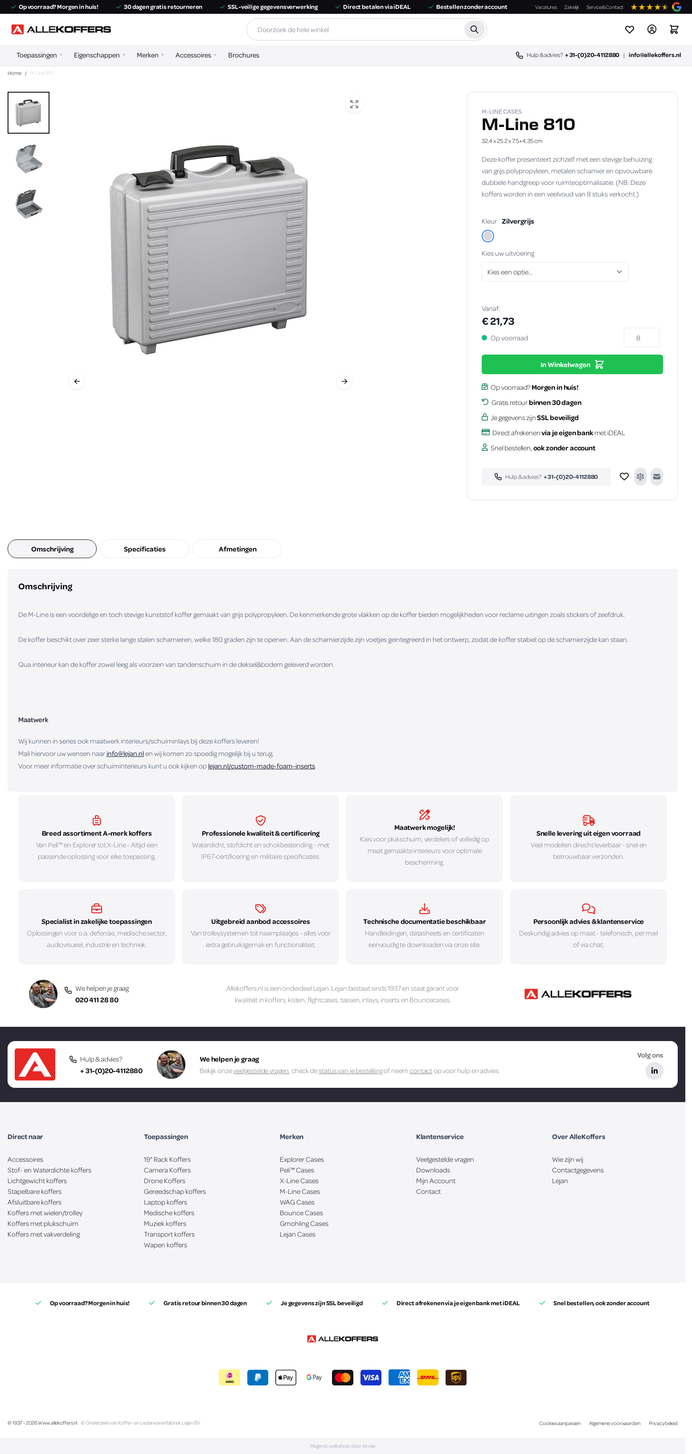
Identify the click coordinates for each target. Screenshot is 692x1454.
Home (14, 72)
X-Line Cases (299, 1180)
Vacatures (546, 7)
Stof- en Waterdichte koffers (49, 1169)
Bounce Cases (301, 1212)
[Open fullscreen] (354, 104)
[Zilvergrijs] (487, 237)
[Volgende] (344, 381)
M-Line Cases (300, 1191)
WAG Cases (297, 1201)
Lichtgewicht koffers (37, 1180)
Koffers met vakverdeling (44, 1233)
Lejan (321, 988)
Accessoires (193, 54)
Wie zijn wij (567, 1159)
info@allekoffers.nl (655, 54)
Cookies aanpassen (560, 1423)
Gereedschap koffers (175, 1191)
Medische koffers (169, 1212)
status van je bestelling (350, 1070)
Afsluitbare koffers (34, 1201)
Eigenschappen (97, 54)
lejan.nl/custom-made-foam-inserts (261, 765)
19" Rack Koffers (167, 1159)
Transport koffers (169, 1233)
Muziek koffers (165, 1223)
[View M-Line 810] (28, 113)
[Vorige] (77, 381)
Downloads (433, 1169)
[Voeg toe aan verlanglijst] (624, 477)
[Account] (652, 29)
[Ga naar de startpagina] (61, 29)
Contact (428, 1191)
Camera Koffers (167, 1169)
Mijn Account (435, 1180)
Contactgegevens (578, 1169)
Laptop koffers (165, 1201)
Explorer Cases (302, 1159)
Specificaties (145, 548)
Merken (148, 54)
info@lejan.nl (125, 753)
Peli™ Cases (297, 1169)
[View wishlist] (629, 29)
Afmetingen (238, 548)
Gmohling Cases (304, 1223)
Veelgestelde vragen (445, 1159)
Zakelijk (571, 7)
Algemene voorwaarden (614, 1423)
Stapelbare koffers (34, 1191)
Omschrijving (52, 548)
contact (420, 1070)
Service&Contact (604, 7)
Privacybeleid (663, 1423)
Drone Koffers (164, 1180)
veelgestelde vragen (261, 1070)
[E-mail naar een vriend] (657, 477)
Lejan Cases (297, 1233)
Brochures (243, 54)
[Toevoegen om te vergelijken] (640, 477)
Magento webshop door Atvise (343, 1445)
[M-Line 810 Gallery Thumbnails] (28, 158)
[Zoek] (474, 29)
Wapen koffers (165, 1244)
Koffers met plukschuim (43, 1223)
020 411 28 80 (97, 999)
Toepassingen (36, 54)
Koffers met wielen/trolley (45, 1212)
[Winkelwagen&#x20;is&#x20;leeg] (674, 29)
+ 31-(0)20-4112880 (592, 54)
